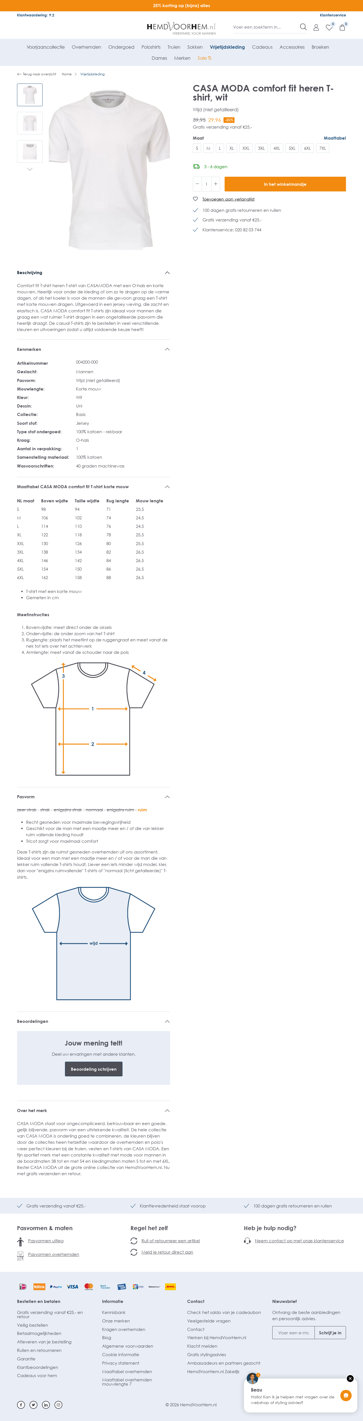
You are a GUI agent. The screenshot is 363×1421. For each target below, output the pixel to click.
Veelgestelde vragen (209, 1320)
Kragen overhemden (123, 1329)
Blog (106, 1337)
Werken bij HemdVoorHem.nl (216, 1337)
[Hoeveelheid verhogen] (215, 184)
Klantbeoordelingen (37, 1367)
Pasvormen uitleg (46, 1240)
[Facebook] (21, 1405)
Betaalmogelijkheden (39, 1333)
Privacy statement (120, 1362)
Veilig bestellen (32, 1325)
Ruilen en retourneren (39, 1350)
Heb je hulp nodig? (270, 1227)
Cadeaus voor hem (37, 1375)
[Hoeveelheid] (207, 184)
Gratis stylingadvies (206, 1354)
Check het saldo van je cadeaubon (224, 1312)
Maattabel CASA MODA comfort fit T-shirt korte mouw (73, 486)
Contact (195, 1301)
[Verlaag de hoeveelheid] (197, 184)
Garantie (26, 1358)
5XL (292, 148)
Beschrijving (29, 272)
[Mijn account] (313, 27)
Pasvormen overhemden (53, 1254)
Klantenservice (333, 15)
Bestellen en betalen (38, 1301)
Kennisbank (114, 1312)
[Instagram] (58, 1405)
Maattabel (335, 137)
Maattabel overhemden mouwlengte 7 (127, 1381)
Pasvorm (26, 796)
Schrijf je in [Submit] (330, 1332)
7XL (322, 148)
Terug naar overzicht (36, 74)
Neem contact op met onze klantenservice (299, 1240)
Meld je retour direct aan (167, 1251)
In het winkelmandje (285, 184)
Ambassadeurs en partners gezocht (223, 1362)
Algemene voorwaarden (127, 1346)
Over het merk (32, 1110)
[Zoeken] (303, 27)
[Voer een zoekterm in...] (266, 27)
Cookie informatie (120, 1354)
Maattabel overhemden (127, 1371)
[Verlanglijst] (326, 27)
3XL (261, 148)
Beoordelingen (32, 1021)
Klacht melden (202, 1346)
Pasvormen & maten (45, 1227)
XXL (246, 148)
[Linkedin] (46, 1405)
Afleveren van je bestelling (44, 1341)
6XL (307, 148)
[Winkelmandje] (339, 27)
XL (231, 148)
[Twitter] (33, 1405)
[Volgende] (30, 170)
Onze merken (116, 1320)
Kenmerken (29, 349)
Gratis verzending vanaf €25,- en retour (50, 1314)
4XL (276, 148)
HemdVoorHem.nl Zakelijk (213, 1371)
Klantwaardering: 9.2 (35, 15)
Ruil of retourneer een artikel (171, 1240)
